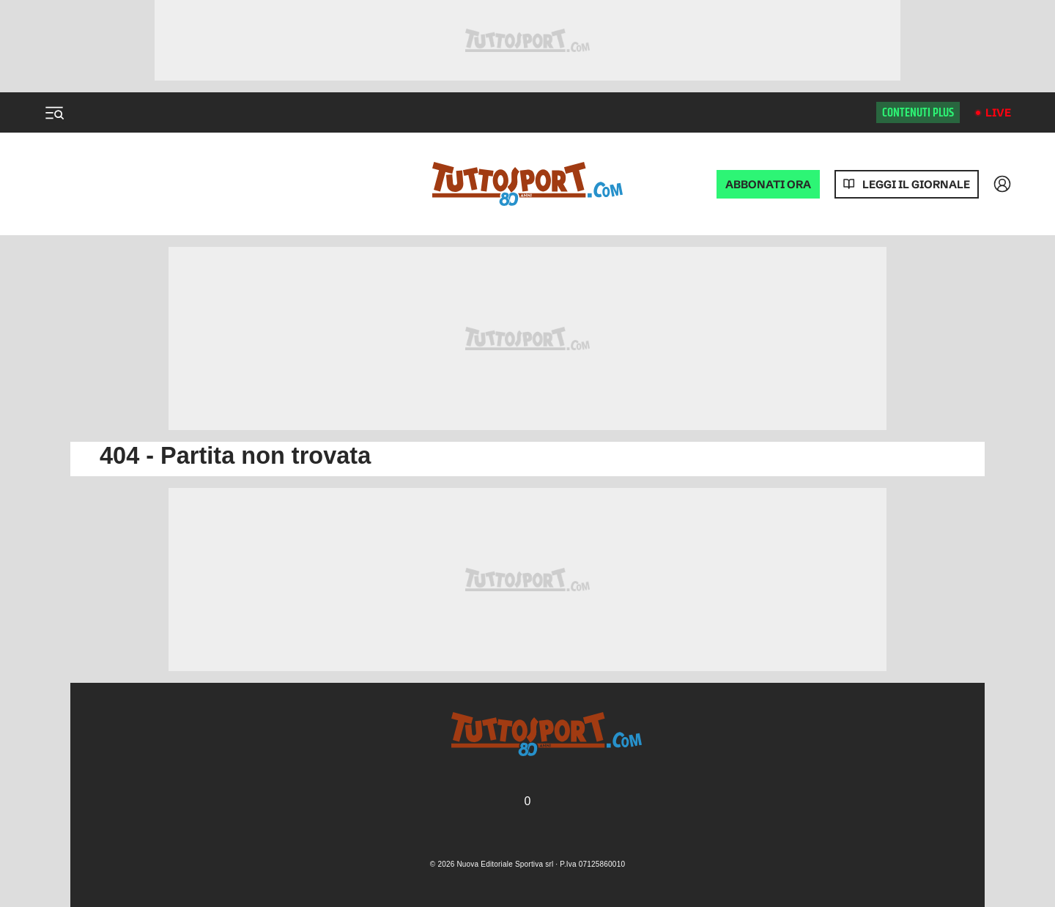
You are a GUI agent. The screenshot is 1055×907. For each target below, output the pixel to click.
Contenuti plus (918, 113)
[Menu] (54, 113)
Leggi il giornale (916, 184)
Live (998, 112)
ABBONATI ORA (768, 184)
